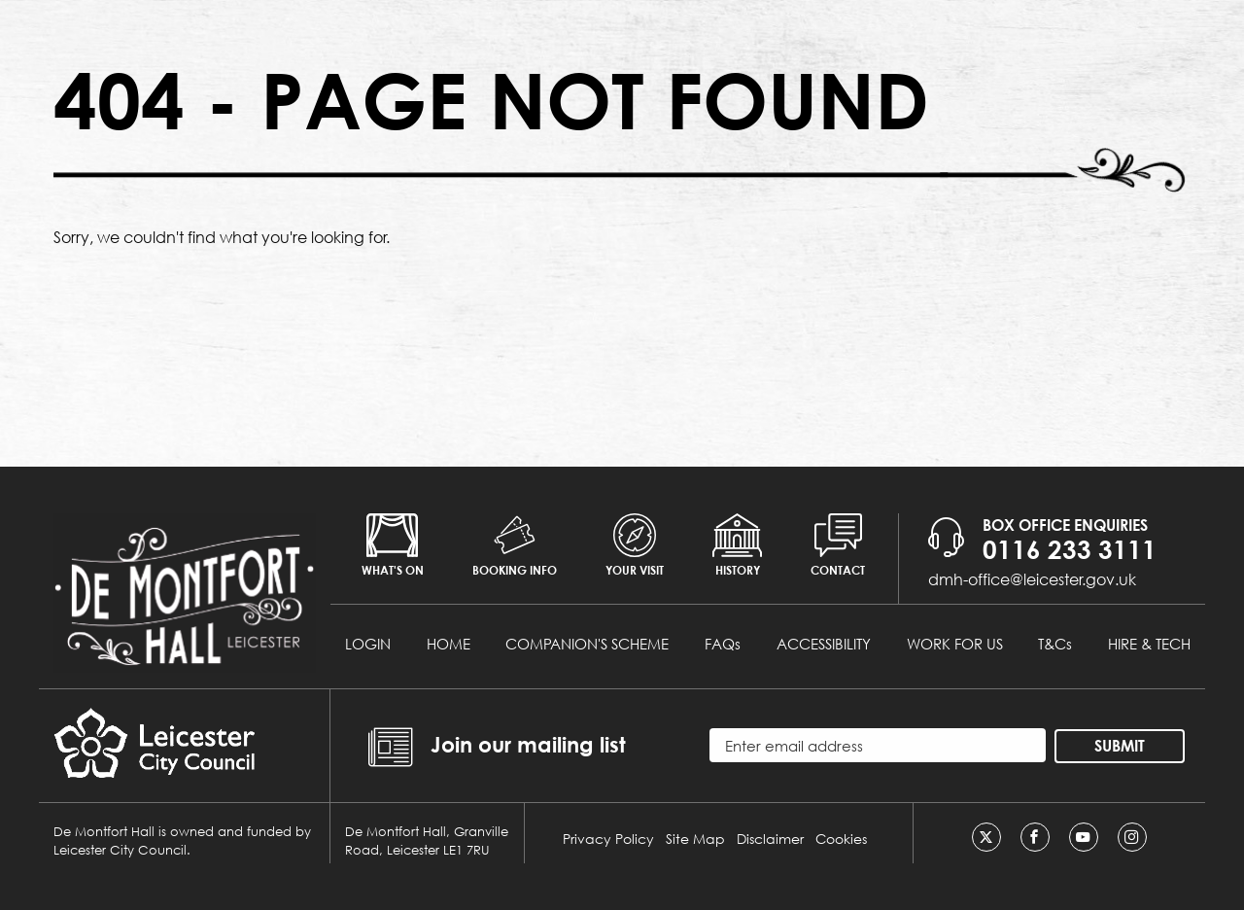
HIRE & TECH (1149, 643)
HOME (448, 643)
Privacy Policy (608, 838)
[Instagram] (1132, 837)
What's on (393, 545)
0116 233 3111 (1070, 549)
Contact (838, 545)
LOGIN (368, 643)
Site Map (695, 838)
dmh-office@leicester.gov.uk (1032, 579)
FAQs (723, 643)
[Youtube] (1083, 837)
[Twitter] (986, 837)
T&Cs (1055, 643)
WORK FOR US (955, 643)
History (737, 545)
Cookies (841, 838)
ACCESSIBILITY (824, 643)
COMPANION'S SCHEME (587, 643)
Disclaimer (770, 838)
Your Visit (634, 545)
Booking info (514, 545)
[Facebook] (1035, 837)
